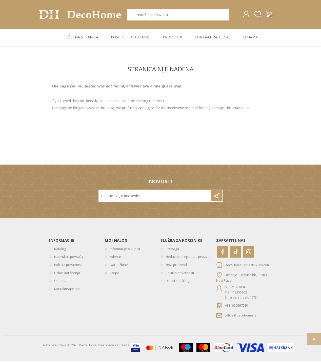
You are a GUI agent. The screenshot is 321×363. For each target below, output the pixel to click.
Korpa (265, 15)
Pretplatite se (216, 197)
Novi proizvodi (177, 266)
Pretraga (230, 15)
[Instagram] (248, 253)
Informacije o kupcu (125, 250)
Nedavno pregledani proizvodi (189, 258)
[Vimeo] (235, 253)
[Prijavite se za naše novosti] (155, 197)
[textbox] (176, 15)
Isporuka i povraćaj (69, 258)
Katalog (60, 250)
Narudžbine (119, 266)
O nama (60, 282)
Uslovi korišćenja (67, 274)
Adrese (115, 258)
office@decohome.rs (241, 317)
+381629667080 (236, 307)
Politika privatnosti (68, 266)
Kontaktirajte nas (67, 290)
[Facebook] (222, 253)
